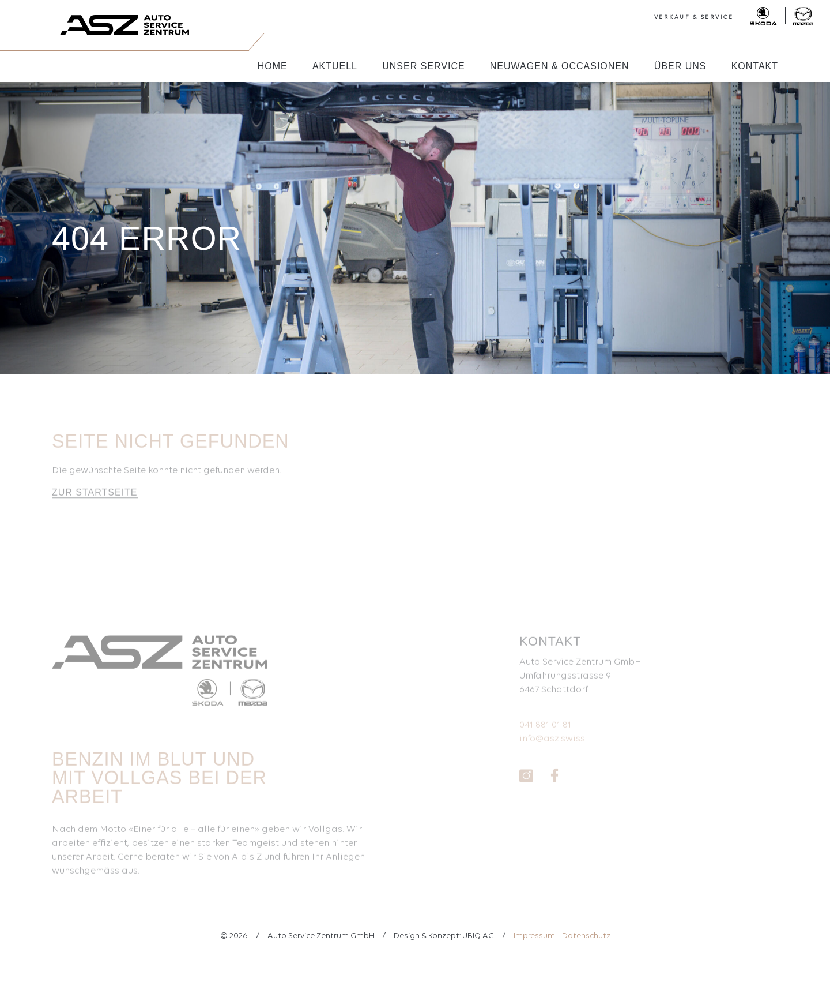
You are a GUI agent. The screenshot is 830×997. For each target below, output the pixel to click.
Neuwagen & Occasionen (559, 66)
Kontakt (754, 66)
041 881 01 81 (545, 731)
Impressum (534, 936)
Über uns (680, 66)
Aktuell (334, 66)
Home (273, 66)
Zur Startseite (95, 498)
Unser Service (423, 66)
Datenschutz (586, 936)
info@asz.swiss (552, 744)
